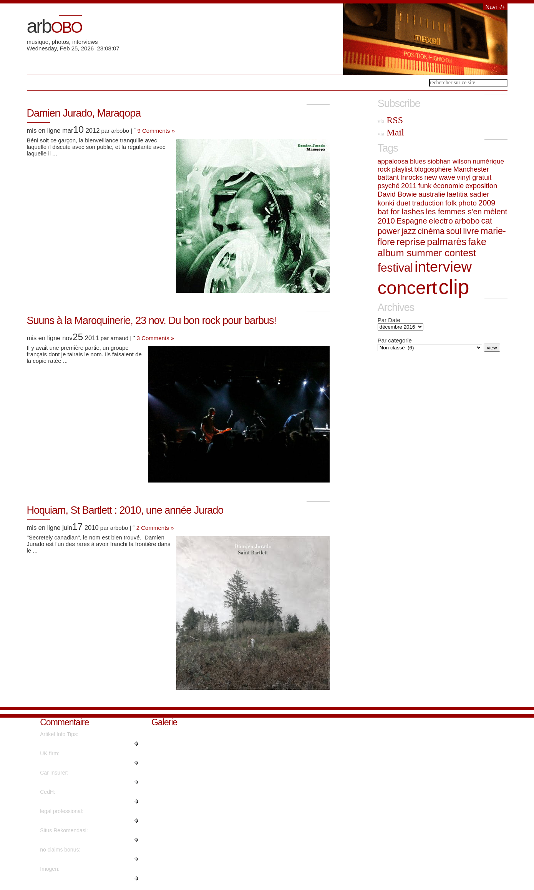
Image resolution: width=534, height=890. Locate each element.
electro (441, 220)
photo (467, 203)
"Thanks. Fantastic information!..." (80, 878)
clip (454, 287)
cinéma (431, 231)
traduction (427, 203)
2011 (408, 186)
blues (418, 161)
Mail (391, 132)
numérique (488, 161)
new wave (439, 177)
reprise (410, 242)
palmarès (446, 241)
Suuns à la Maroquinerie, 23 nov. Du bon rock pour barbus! (151, 320)
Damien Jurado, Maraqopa (84, 113)
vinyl (464, 177)
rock (384, 169)
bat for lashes (401, 211)
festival (395, 267)
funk (424, 186)
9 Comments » (156, 130)
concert (407, 287)
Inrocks (411, 177)
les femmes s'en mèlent (466, 211)
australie (431, 194)
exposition (481, 186)
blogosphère (433, 169)
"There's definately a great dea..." (79, 840)
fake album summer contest (432, 247)
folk (451, 203)
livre (471, 231)
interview (443, 267)
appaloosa (393, 161)
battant (388, 177)
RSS (390, 120)
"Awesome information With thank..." (83, 763)
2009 (486, 203)
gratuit (481, 177)
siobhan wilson (449, 161)
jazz (408, 231)
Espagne (411, 221)
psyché (389, 186)
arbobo (466, 220)
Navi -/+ (495, 6)
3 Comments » (155, 338)
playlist (402, 169)
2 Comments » (155, 527)
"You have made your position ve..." (82, 782)
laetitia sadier (468, 194)
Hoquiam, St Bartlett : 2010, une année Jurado (125, 510)
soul (453, 231)
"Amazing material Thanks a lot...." (81, 821)
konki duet (394, 203)
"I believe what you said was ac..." (80, 744)
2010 (386, 221)
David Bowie (397, 194)
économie (448, 186)
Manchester (471, 169)
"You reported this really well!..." (77, 859)
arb (54, 26)
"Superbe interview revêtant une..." (81, 801)
